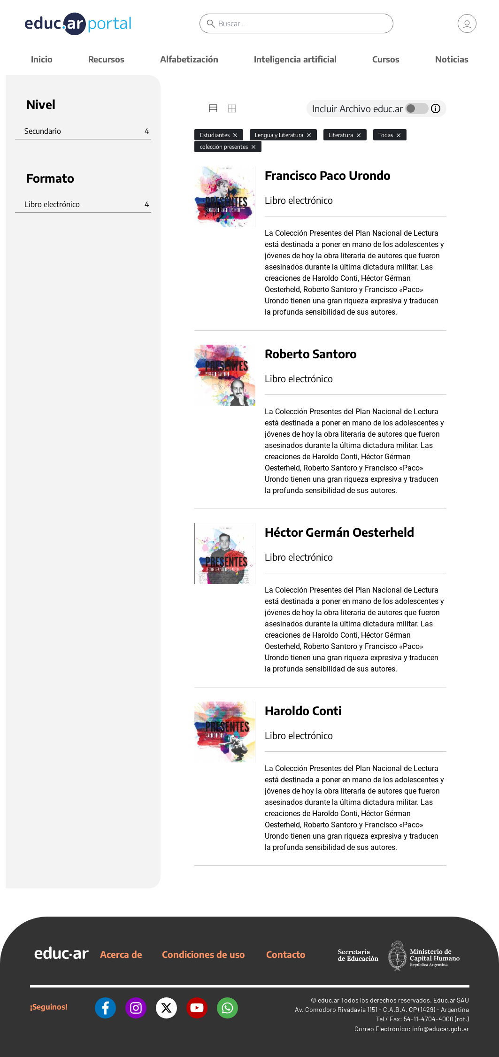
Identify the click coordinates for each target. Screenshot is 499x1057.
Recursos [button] (106, 59)
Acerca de (121, 954)
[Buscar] (305, 23)
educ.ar (328, 1000)
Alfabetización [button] (189, 59)
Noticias (451, 59)
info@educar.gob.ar (440, 1029)
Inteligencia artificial (295, 59)
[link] (467, 23)
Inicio (42, 59)
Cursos (385, 59)
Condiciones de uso (203, 954)
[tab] (213, 108)
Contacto (286, 954)
